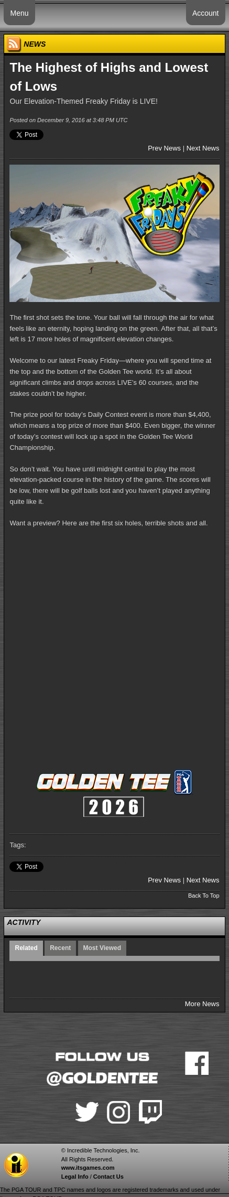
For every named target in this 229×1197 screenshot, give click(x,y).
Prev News (164, 148)
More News (202, 1004)
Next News (203, 148)
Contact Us (108, 1176)
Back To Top (204, 895)
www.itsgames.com (88, 1167)
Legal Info (75, 1176)
